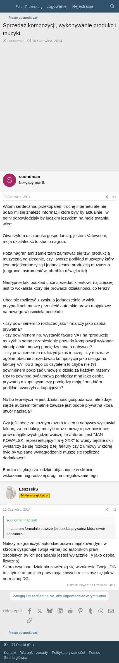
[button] (6, 644)
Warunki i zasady (34, 652)
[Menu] (7, 6)
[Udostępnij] (107, 197)
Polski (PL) (23, 645)
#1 (114, 197)
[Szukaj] (112, 6)
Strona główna (15, 657)
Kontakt (10, 652)
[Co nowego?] (101, 6)
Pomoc (94, 652)
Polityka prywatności (68, 652)
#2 (114, 509)
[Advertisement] (59, 108)
